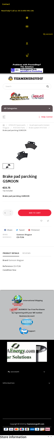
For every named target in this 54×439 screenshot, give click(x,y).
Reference (7, 237)
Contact (6, 4)
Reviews (26, 253)
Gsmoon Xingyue (24, 234)
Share (9, 230)
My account (48, 34)
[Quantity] (8, 212)
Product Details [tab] (11, 253)
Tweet (22, 230)
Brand (5, 235)
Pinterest (35, 230)
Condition (7, 270)
